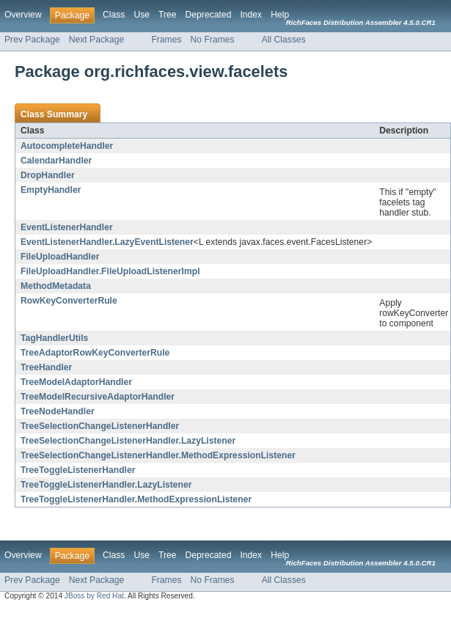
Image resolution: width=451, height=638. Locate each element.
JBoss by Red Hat (94, 596)
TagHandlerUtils (54, 338)
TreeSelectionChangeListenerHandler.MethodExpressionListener (158, 455)
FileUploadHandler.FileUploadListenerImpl (110, 271)
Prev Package (32, 39)
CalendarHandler (56, 160)
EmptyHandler (51, 190)
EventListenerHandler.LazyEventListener (107, 242)
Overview (23, 15)
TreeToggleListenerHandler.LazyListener (106, 485)
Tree (167, 15)
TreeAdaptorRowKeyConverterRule (95, 353)
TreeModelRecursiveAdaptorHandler (98, 397)
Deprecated (209, 15)
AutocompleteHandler (67, 146)
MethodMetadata (56, 286)
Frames (166, 39)
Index (251, 15)
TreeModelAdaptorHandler (76, 382)
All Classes (284, 39)
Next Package (97, 39)
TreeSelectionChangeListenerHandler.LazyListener (128, 441)
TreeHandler (46, 367)
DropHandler (48, 175)
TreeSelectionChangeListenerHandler (100, 426)
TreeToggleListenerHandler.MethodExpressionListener (136, 499)
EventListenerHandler (67, 227)
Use (141, 15)
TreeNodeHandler (58, 411)
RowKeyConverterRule (69, 301)
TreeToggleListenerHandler (78, 470)
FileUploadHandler (60, 257)
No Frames (213, 39)
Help (280, 15)
